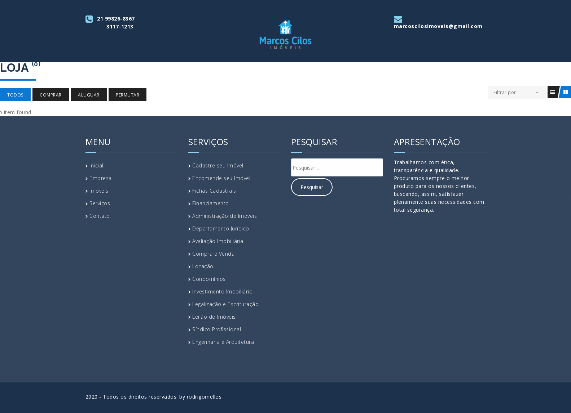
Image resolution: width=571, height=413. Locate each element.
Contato (99, 215)
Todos (15, 95)
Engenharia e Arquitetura (223, 341)
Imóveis (99, 190)
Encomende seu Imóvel (221, 178)
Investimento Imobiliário (222, 291)
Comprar (51, 95)
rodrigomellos (204, 396)
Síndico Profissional (216, 329)
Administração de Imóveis (224, 215)
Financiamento (210, 203)
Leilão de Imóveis (214, 316)
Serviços (99, 203)
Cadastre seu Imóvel (217, 165)
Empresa (100, 178)
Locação (203, 266)
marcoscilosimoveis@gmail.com (438, 26)
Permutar (127, 95)
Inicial (96, 165)
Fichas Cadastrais (214, 190)
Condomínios (209, 278)
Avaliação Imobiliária (217, 241)
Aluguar (89, 95)
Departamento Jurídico (220, 228)
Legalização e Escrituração (225, 304)
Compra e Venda (213, 253)
